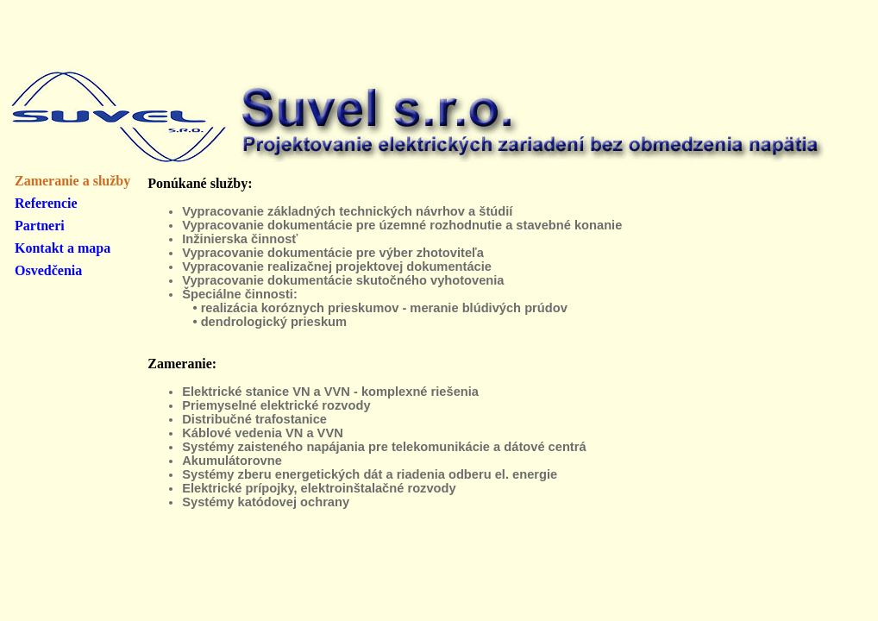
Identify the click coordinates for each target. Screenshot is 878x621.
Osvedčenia (48, 270)
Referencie (46, 203)
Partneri (40, 225)
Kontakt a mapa (62, 248)
